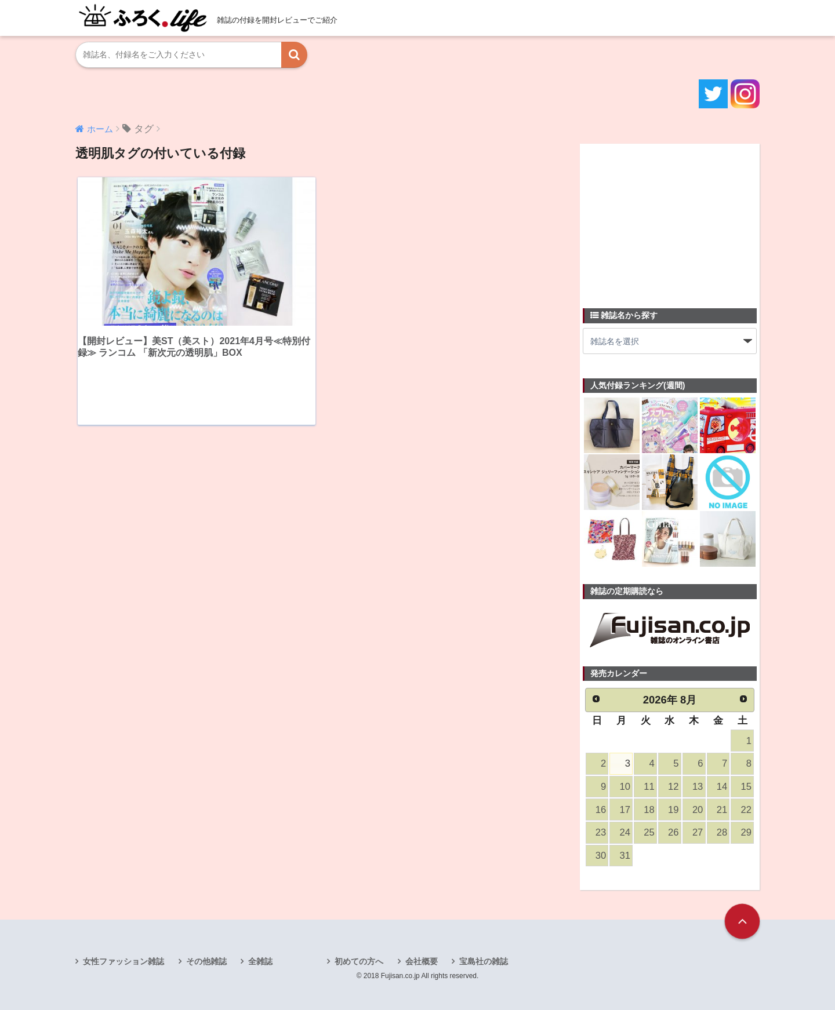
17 (625, 809)
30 (601, 855)
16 (601, 809)
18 (649, 809)
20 (697, 809)
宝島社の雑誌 (483, 961)
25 (649, 832)
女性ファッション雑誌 (123, 961)
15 (746, 786)
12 (673, 786)
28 (722, 832)
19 (673, 809)
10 (625, 786)
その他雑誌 (206, 961)
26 (673, 832)
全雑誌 (260, 961)
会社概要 (421, 961)
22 (746, 809)
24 (625, 832)
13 (697, 786)
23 (601, 832)
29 (746, 832)
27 (697, 832)
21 (722, 809)
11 (649, 786)
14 (722, 786)
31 (625, 855)
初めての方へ (359, 961)
